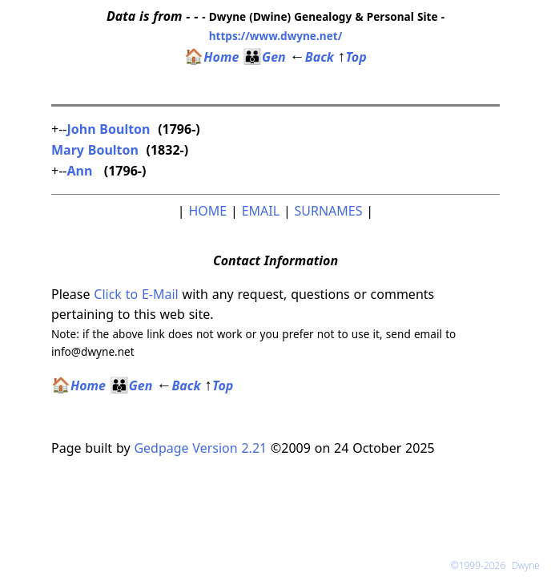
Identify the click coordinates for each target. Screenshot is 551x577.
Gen (264, 57)
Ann (81, 171)
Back (312, 57)
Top (352, 57)
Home (211, 57)
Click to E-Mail (136, 294)
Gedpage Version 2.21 (200, 448)
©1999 (487, 565)
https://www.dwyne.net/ (276, 35)
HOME (207, 211)
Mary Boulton (95, 150)
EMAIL (261, 211)
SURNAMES (329, 211)
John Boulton (108, 129)
